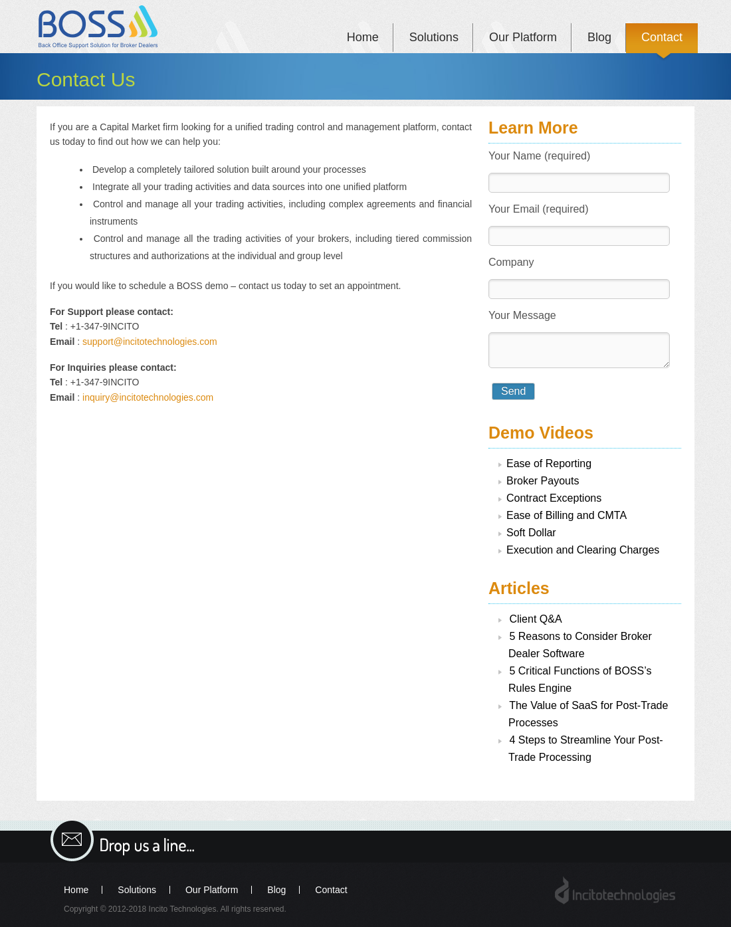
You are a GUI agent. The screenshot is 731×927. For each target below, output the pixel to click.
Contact (661, 37)
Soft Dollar (531, 532)
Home (363, 37)
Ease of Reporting (548, 463)
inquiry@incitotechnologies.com (147, 397)
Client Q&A (535, 619)
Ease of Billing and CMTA (566, 515)
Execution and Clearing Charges (582, 550)
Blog (599, 37)
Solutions (434, 37)
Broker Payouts (542, 480)
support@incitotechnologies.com (149, 341)
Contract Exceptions (553, 498)
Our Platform (523, 37)
